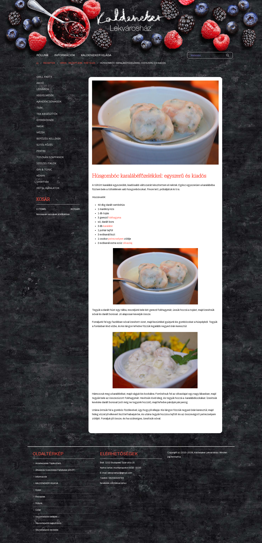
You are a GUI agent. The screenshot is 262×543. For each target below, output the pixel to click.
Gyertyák (42, 181)
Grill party (44, 76)
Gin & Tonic (44, 169)
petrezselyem (116, 239)
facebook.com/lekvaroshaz (113, 483)
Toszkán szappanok (50, 157)
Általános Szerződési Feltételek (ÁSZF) (55, 470)
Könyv (40, 175)
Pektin (40, 151)
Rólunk (42, 55)
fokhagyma (114, 217)
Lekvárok (42, 89)
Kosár (75, 209)
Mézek (40, 132)
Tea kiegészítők (47, 113)
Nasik (40, 126)
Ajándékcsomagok (48, 101)
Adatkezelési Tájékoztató (48, 463)
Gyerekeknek (45, 120)
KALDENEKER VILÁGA (96, 55)
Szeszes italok (46, 163)
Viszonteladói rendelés (46, 530)
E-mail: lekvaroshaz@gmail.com (116, 473)
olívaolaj (127, 243)
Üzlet (38, 510)
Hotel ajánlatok (47, 188)
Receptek (40, 496)
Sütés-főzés (44, 144)
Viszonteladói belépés (46, 516)
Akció (40, 83)
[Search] (228, 55)
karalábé (108, 226)
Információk (64, 55)
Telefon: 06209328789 (112, 478)
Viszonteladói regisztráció (48, 523)
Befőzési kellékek (48, 138)
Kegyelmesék (45, 95)
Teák (39, 107)
